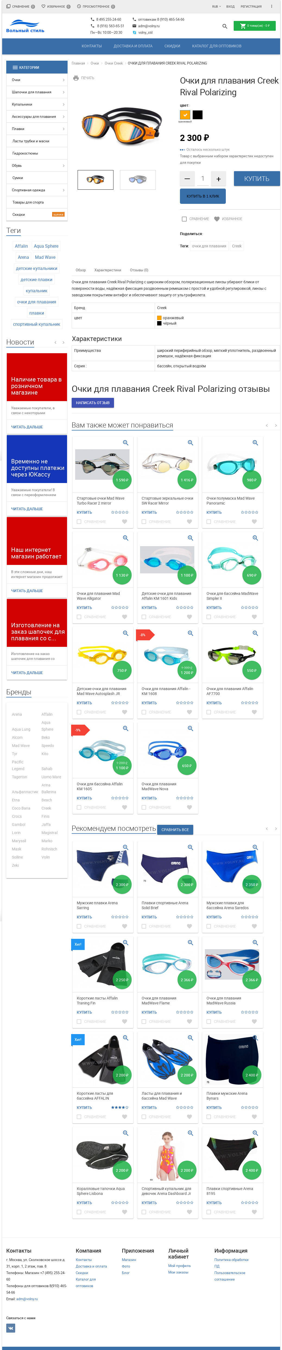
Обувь (17, 165)
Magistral (50, 832)
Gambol (18, 824)
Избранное (56, 6)
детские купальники (36, 268)
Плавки (18, 128)
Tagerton (19, 776)
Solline (17, 857)
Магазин (129, 1259)
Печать (83, 77)
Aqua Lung (21, 729)
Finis (45, 816)
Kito (45, 753)
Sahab (47, 768)
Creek (46, 808)
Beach (47, 799)
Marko (47, 840)
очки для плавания (36, 302)
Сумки (17, 177)
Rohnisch (49, 848)
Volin (46, 857)
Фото (126, 1266)
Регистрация (251, 6)
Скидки (172, 45)
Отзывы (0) (139, 269)
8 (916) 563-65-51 (110, 25)
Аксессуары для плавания (34, 116)
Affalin (21, 246)
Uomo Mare (51, 776)
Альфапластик (25, 791)
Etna (16, 799)
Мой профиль (179, 1265)
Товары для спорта (28, 202)
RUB (215, 6)
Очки (16, 79)
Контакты (92, 45)
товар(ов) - (255, 26)
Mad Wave (45, 257)
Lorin (16, 832)
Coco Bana (21, 808)
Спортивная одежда (28, 189)
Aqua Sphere (46, 246)
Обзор (81, 269)
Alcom (17, 737)
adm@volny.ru (146, 25)
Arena (23, 257)
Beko (46, 737)
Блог (125, 1272)
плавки (36, 313)
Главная (78, 63)
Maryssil (19, 840)
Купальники (22, 104)
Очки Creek (114, 63)
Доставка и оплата (133, 45)
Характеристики (107, 269)
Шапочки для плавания (31, 92)
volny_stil (142, 32)
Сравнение (20, 6)
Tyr (14, 753)
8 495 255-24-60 (105, 19)
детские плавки (36, 279)
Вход (230, 6)
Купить (84, 512)
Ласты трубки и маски (30, 141)
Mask (16, 848)
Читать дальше (27, 426)
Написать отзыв (93, 402)
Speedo (48, 745)
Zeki (15, 865)
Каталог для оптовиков (217, 45)
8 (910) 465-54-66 (170, 19)
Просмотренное (96, 6)
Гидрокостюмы (25, 153)
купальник (36, 291)
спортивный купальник (36, 324)
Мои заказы (178, 1272)
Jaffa (46, 824)
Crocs (17, 816)
